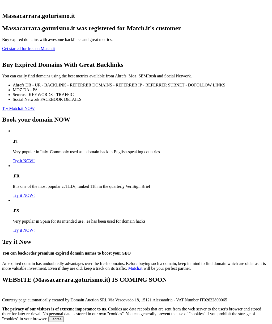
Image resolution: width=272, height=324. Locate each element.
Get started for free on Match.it (28, 48)
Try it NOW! (24, 161)
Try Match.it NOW (18, 108)
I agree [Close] (56, 319)
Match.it (135, 268)
